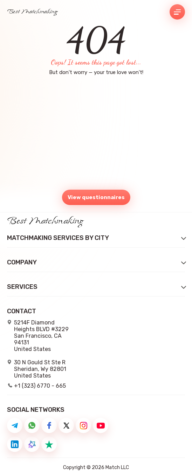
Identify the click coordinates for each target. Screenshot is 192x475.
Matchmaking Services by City (58, 238)
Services (22, 287)
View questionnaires (96, 197)
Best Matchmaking (32, 12)
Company (22, 262)
